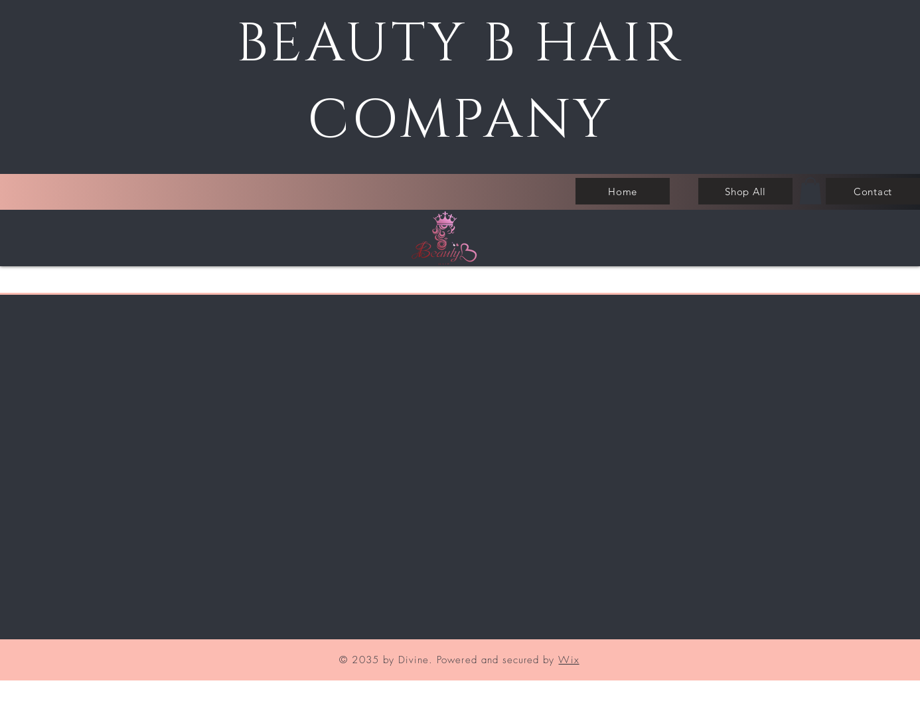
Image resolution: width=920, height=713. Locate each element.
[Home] (622, 191)
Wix (568, 660)
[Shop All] (745, 191)
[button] (810, 190)
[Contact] (873, 191)
